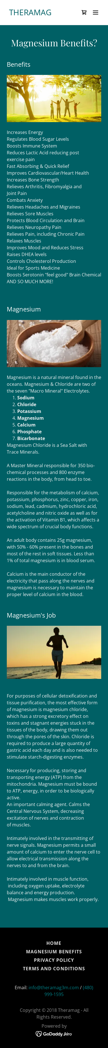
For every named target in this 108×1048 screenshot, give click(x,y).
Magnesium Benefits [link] (54, 952)
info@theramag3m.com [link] (54, 987)
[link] (30, 13)
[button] (95, 12)
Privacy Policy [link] (54, 960)
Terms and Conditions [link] (54, 968)
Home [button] (53, 943)
